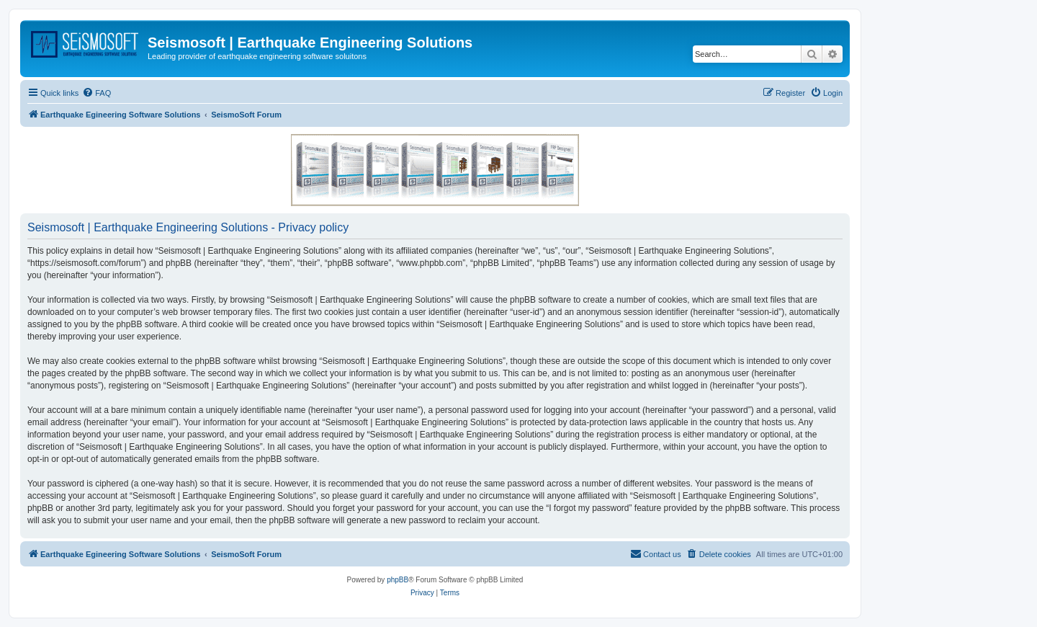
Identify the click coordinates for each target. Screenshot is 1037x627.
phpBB (397, 580)
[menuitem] (96, 93)
